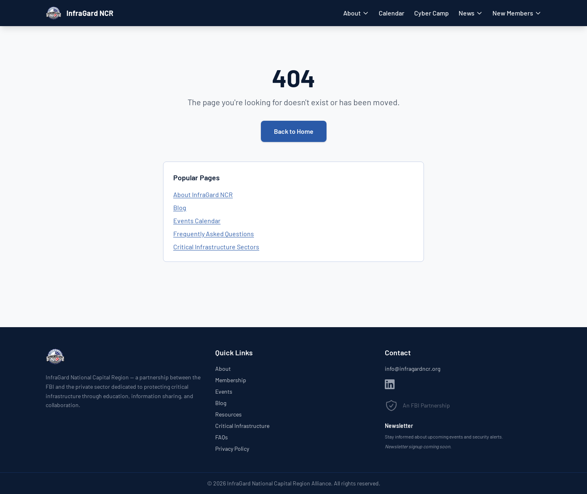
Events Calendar (197, 220)
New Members (516, 13)
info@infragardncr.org (412, 368)
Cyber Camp (431, 13)
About (356, 13)
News (471, 13)
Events (223, 391)
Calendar (391, 13)
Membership (230, 380)
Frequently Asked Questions (213, 233)
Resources (228, 414)
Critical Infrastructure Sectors (216, 246)
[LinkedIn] (390, 384)
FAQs (221, 437)
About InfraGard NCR (203, 194)
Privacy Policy (232, 448)
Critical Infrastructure (242, 425)
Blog (179, 207)
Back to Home (293, 131)
